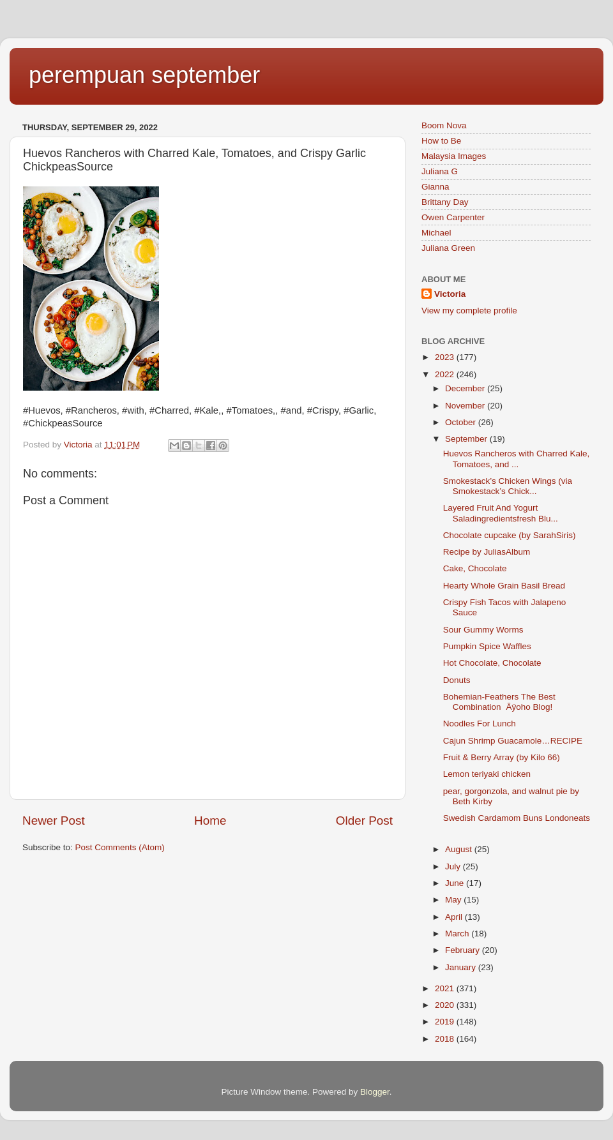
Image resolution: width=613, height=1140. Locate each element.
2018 (446, 1039)
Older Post (364, 820)
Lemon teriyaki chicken (487, 774)
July (454, 866)
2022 (446, 374)
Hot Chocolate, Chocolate (492, 663)
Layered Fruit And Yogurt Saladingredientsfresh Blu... (500, 513)
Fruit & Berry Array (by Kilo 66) (501, 757)
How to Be (441, 141)
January (461, 967)
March (458, 933)
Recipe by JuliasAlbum (487, 552)
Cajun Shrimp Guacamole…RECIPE (512, 741)
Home (210, 820)
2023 (446, 357)
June (455, 883)
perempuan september (144, 75)
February (463, 950)
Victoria (449, 294)
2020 (446, 1005)
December (466, 388)
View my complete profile (469, 310)
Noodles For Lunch (479, 723)
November (466, 405)
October (461, 422)
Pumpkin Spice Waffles (487, 646)
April (455, 917)
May (454, 899)
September (467, 439)
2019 (446, 1021)
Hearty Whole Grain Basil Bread (504, 585)
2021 (446, 988)
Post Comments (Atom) (120, 847)
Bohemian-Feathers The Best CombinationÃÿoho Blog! (500, 702)
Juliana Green (448, 248)
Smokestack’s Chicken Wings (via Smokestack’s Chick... (507, 486)
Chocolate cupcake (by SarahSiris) (509, 535)
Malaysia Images (453, 156)
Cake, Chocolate (475, 568)
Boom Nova (444, 125)
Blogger (375, 1092)
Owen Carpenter (453, 217)
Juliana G (439, 171)
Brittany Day (445, 202)
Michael (436, 232)
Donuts (457, 680)
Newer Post (53, 820)
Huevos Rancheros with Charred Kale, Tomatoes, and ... (516, 459)
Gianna (435, 186)
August (459, 849)
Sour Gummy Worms (483, 629)
